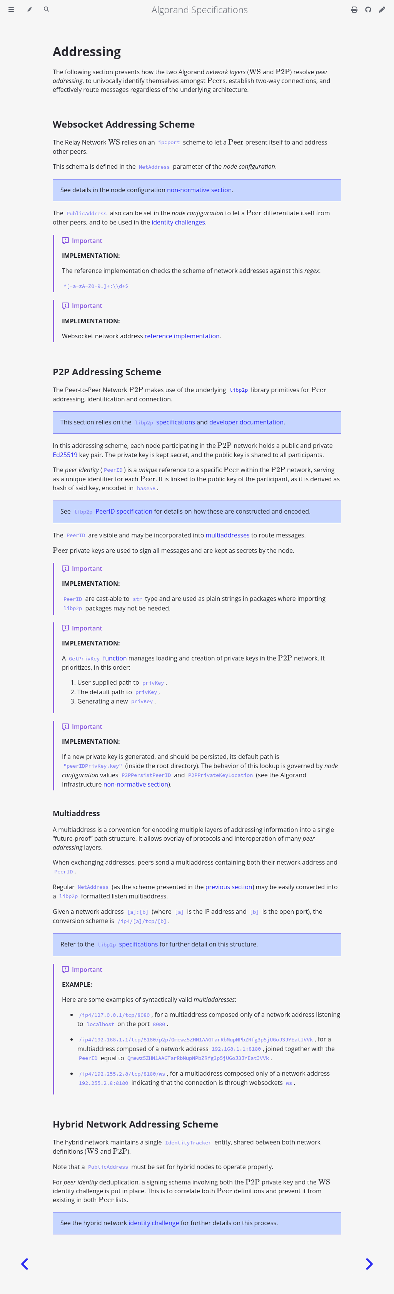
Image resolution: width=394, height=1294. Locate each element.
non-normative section (199, 190)
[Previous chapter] (25, 1264)
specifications (175, 422)
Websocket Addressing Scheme (124, 124)
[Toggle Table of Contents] (11, 9)
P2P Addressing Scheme (107, 371)
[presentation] (255, 72)
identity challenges (178, 222)
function (115, 658)
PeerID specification (123, 511)
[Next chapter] (369, 1264)
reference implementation (182, 336)
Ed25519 (65, 455)
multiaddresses (227, 535)
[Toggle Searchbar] (46, 9)
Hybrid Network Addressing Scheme (135, 1124)
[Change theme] (29, 9)
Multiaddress (76, 813)
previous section (228, 887)
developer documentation (246, 422)
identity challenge (154, 1223)
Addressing (87, 51)
